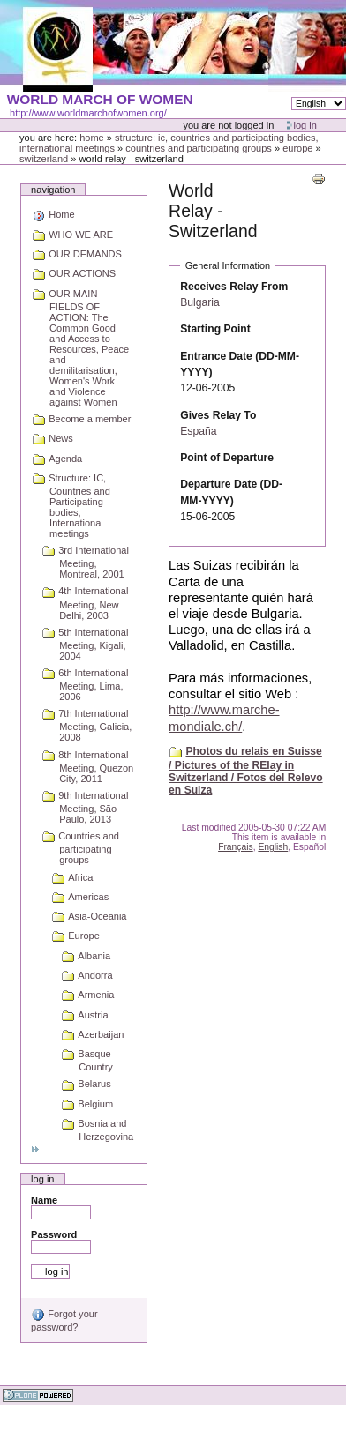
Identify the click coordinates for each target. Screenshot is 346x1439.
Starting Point (215, 329)
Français (235, 847)
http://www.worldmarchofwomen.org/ (88, 113)
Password (54, 1234)
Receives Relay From (234, 286)
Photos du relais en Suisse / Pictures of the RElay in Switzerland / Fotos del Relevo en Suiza (246, 770)
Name (44, 1200)
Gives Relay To (218, 415)
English (273, 847)
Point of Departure (227, 457)
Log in (305, 125)
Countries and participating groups (198, 148)
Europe (297, 148)
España (198, 431)
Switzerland (43, 158)
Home (91, 137)
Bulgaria (200, 302)
